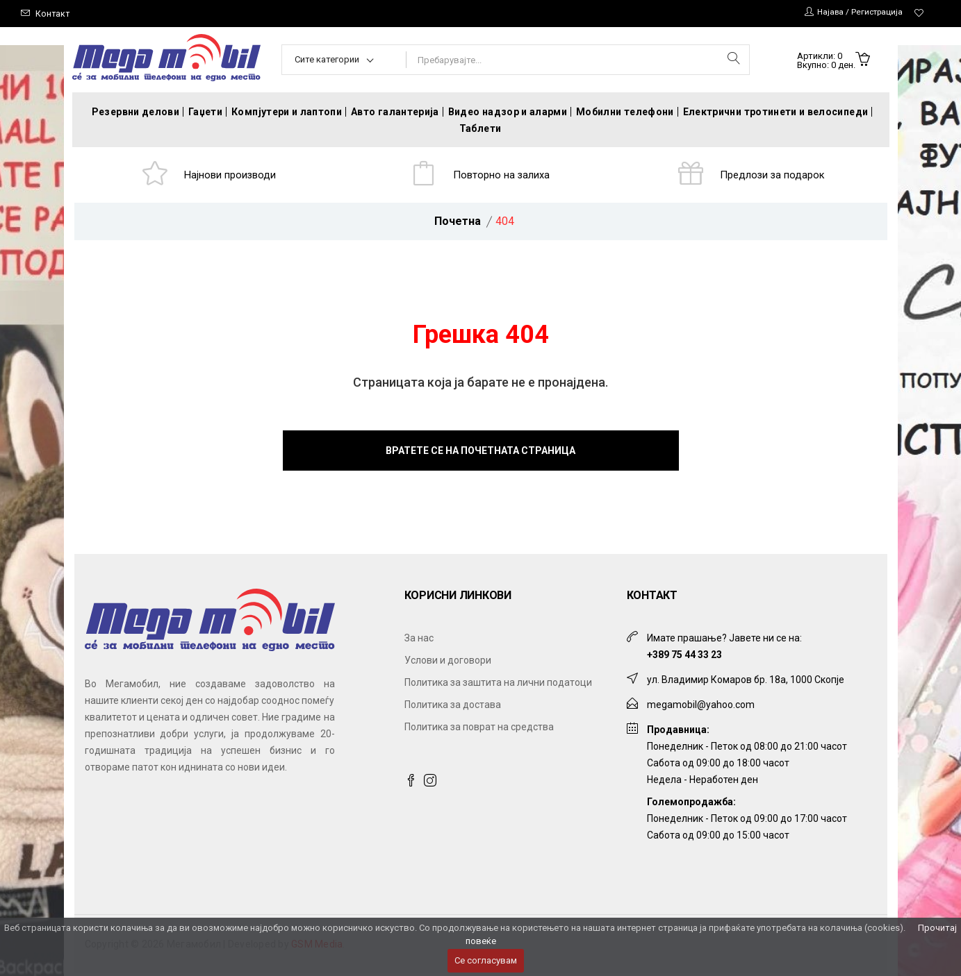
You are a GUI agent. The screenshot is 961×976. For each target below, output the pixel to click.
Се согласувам (485, 960)
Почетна (457, 223)
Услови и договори (447, 662)
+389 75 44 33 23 (684, 657)
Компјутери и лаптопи (286, 112)
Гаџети (205, 112)
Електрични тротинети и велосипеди (776, 112)
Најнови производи (231, 176)
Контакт (53, 13)
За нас (419, 640)
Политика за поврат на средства (479, 729)
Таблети (480, 128)
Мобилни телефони (625, 112)
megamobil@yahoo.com (701, 707)
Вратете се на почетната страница (480, 453)
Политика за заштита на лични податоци (498, 685)
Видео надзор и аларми (507, 112)
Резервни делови (135, 112)
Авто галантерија (395, 112)
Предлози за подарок (774, 176)
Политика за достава (452, 707)
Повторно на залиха (503, 176)
